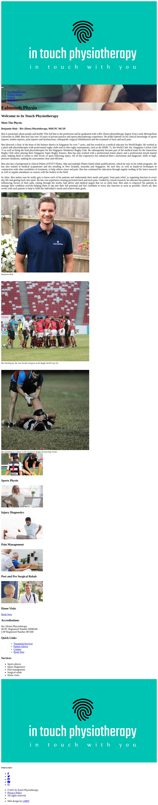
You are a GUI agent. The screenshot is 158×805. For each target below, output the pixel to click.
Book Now (12, 100)
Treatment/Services (17, 91)
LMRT (26, 801)
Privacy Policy (14, 792)
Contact (11, 97)
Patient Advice (14, 94)
